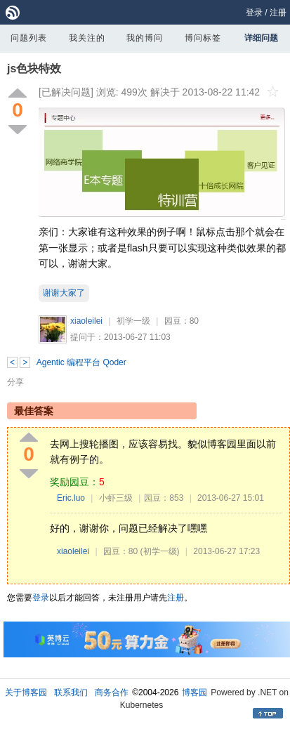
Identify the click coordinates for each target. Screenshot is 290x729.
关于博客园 (26, 692)
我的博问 (144, 38)
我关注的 (87, 38)
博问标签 (203, 38)
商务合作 (111, 692)
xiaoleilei (86, 321)
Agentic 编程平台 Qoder (81, 362)
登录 (254, 13)
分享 (15, 382)
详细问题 (261, 38)
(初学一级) (160, 551)
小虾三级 (116, 498)
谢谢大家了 (64, 293)
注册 (278, 13)
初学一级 (133, 321)
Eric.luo (71, 498)
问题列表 (29, 38)
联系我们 (71, 692)
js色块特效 (34, 68)
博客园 (194, 692)
